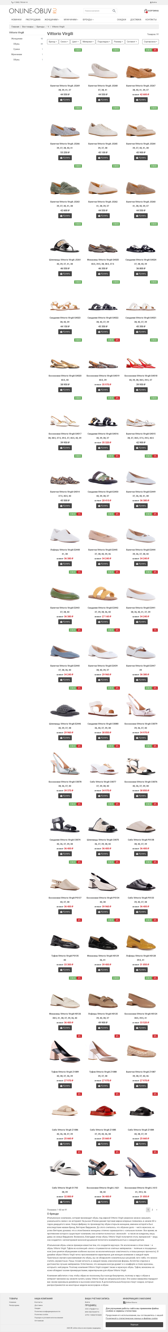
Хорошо (134, 1324)
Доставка (135, 19)
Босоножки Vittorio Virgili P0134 (103, 898)
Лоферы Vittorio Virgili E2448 (65, 550)
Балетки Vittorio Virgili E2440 (65, 666)
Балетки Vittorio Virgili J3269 (65, 86)
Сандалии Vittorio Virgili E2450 (103, 492)
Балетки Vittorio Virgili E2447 (140, 666)
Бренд (52, 41)
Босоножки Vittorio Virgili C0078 (65, 782)
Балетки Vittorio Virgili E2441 (140, 608)
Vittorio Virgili (16, 32)
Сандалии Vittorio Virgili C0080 (103, 724)
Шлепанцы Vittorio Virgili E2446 (65, 724)
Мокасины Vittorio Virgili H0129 (103, 956)
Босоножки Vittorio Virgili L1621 (103, 1188)
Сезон (64, 41)
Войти (153, 2)
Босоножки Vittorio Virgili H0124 (141, 1014)
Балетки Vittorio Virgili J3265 (102, 144)
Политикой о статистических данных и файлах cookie (132, 1318)
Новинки (16, 19)
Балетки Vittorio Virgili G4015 (141, 434)
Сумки (28, 49)
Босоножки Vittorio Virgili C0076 (141, 782)
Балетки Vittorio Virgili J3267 (140, 86)
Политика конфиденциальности (47, 1311)
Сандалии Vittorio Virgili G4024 (140, 260)
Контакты (151, 19)
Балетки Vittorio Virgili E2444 (140, 550)
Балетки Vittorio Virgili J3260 (140, 202)
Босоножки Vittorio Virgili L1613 (141, 1188)
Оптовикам (39, 1321)
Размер (117, 41)
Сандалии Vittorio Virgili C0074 (65, 840)
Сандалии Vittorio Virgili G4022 (103, 318)
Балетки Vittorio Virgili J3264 (140, 144)
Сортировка (150, 41)
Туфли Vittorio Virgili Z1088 (103, 1072)
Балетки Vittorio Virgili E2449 (140, 492)
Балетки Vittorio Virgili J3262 (102, 202)
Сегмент (131, 41)
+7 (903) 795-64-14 (19, 2)
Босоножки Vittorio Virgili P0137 (65, 898)
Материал (87, 41)
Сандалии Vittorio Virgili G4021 (140, 318)
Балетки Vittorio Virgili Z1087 (141, 1072)
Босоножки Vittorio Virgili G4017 (65, 434)
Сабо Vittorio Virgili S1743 (65, 1188)
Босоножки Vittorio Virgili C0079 (141, 724)
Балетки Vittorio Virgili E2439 (102, 666)
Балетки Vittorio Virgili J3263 (65, 202)
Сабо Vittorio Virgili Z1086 (65, 1130)
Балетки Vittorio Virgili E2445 (102, 550)
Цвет (74, 41)
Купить (65, 99)
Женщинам (52, 19)
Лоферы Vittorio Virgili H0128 (141, 956)
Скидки (121, 19)
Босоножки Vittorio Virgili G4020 (65, 376)
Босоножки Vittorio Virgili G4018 (141, 376)
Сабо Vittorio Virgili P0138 (141, 840)
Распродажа (33, 19)
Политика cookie (41, 1314)
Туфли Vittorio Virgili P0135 (65, 956)
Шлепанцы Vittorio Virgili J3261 (65, 260)
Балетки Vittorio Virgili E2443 (65, 608)
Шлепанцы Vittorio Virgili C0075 (103, 840)
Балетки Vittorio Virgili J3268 (102, 86)
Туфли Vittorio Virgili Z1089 (65, 1072)
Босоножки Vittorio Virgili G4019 (103, 376)
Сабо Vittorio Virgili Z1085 (103, 1130)
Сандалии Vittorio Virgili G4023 (65, 318)
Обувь (28, 44)
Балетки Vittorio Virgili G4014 (65, 492)
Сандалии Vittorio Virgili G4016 (103, 434)
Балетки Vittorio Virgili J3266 (65, 144)
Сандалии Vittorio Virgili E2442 (103, 608)
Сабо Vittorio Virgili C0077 (103, 782)
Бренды (88, 19)
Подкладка (103, 41)
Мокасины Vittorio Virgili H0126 (65, 1014)
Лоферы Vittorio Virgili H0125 (103, 1014)
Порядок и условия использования (49, 1318)
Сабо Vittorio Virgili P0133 (141, 898)
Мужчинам (71, 19)
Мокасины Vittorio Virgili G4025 (103, 260)
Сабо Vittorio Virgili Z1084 (141, 1130)
